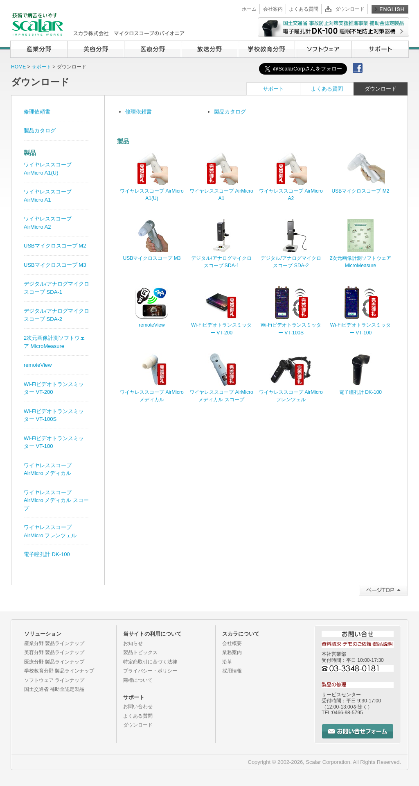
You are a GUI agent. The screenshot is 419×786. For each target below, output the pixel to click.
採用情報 (232, 671)
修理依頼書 (138, 112)
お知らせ (133, 643)
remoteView (38, 365)
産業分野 (38, 49)
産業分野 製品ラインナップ (54, 643)
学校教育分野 (266, 49)
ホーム (249, 9)
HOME (18, 67)
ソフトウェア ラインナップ (54, 680)
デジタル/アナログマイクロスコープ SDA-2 (291, 258)
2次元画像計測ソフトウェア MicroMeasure (361, 258)
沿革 (227, 662)
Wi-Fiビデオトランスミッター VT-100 (360, 325)
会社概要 (232, 643)
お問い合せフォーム (357, 731)
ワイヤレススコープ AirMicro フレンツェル (291, 392)
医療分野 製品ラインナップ (54, 662)
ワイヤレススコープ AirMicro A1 (221, 191)
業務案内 (232, 652)
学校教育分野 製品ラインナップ (59, 671)
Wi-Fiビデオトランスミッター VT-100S (291, 325)
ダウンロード (350, 9)
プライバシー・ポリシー (150, 671)
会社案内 (273, 9)
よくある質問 (303, 9)
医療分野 (152, 49)
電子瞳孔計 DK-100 (47, 554)
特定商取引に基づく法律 (150, 662)
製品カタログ (230, 112)
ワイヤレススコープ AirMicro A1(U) (152, 191)
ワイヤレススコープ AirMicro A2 (291, 191)
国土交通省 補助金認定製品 (54, 689)
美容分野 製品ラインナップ (54, 652)
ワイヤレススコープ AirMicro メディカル (152, 392)
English (390, 9)
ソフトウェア (323, 49)
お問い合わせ (138, 706)
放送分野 (209, 49)
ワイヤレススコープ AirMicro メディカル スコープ (221, 392)
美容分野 (95, 49)
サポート (380, 49)
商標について (138, 680)
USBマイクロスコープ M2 (55, 246)
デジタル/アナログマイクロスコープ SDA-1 (221, 258)
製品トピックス (140, 652)
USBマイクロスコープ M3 (55, 265)
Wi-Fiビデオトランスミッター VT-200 (221, 325)
